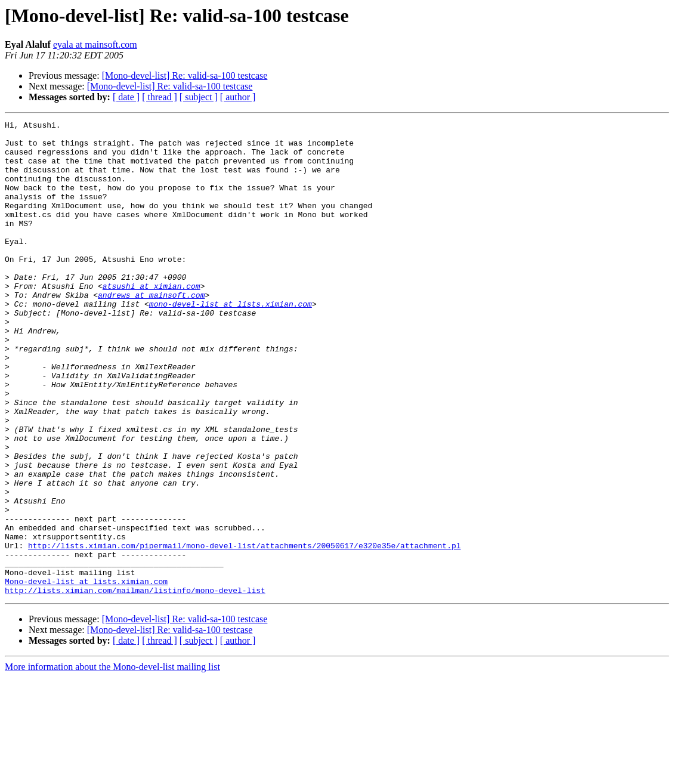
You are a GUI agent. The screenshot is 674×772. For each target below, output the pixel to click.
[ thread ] (159, 97)
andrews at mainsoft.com (151, 330)
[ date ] (126, 97)
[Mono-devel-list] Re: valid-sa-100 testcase (185, 75)
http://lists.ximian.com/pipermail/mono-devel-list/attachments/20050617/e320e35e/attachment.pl (244, 631)
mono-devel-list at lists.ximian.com (230, 341)
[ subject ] (199, 97)
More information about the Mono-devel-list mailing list (112, 761)
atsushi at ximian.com (151, 319)
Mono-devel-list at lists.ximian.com (86, 674)
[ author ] (238, 97)
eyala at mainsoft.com (95, 44)
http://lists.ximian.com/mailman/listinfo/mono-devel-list (135, 685)
